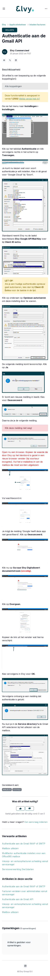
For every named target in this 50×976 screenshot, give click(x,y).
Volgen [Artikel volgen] (9, 30)
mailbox (7, 789)
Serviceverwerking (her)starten (18, 869)
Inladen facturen (37, 24)
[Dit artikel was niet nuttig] (29, 808)
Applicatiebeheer (17, 24)
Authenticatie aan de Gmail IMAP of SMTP (23, 843)
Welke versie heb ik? (29, 98)
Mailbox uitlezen (10, 848)
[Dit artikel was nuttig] (20, 808)
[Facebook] (4, 60)
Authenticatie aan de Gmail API (17, 899)
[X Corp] (10, 60)
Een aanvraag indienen (35, 822)
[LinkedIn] (16, 60)
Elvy (4, 24)
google (17, 789)
